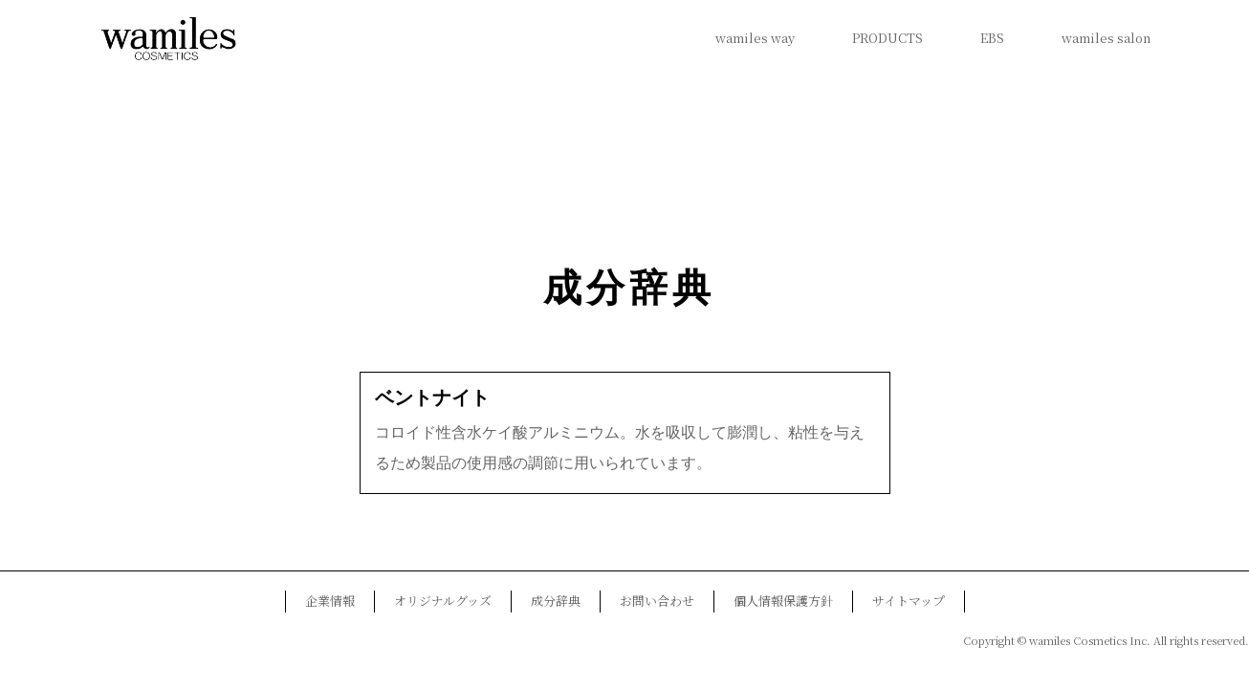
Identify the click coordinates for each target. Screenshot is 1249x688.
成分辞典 (629, 288)
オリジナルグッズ (443, 600)
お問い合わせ (657, 600)
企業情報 (330, 600)
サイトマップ (908, 600)
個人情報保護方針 (783, 600)
